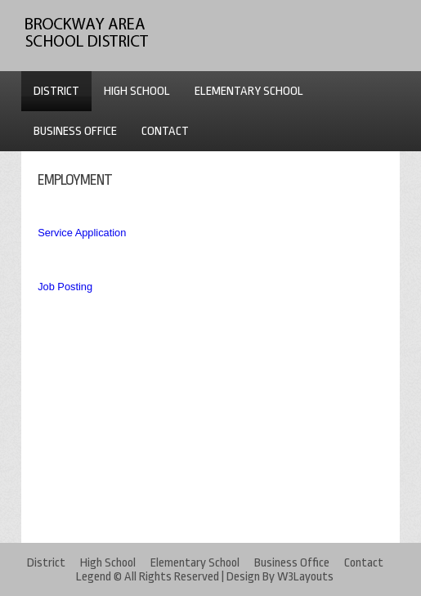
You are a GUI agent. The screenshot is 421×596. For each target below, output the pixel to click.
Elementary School (195, 563)
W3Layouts (305, 577)
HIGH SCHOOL (137, 91)
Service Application (82, 232)
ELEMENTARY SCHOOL (249, 91)
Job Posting (65, 286)
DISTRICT (56, 91)
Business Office (291, 563)
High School (108, 563)
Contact (363, 563)
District (46, 563)
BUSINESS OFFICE (75, 131)
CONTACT (165, 131)
